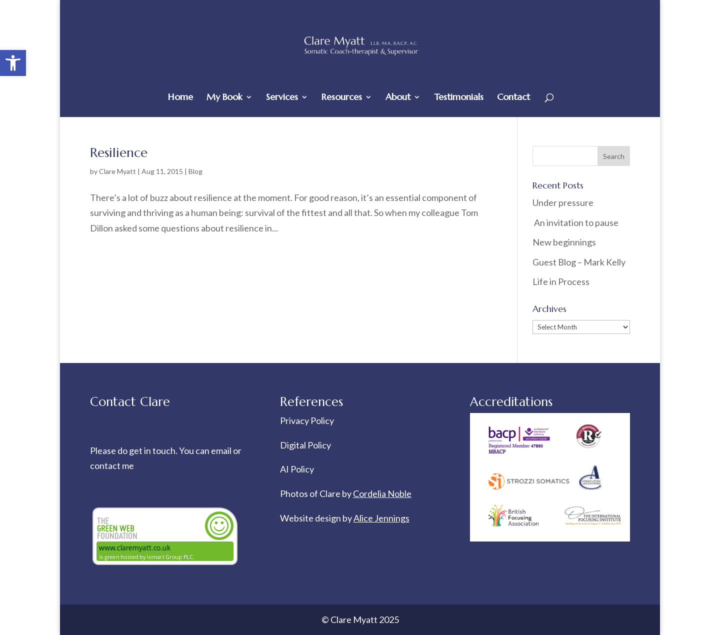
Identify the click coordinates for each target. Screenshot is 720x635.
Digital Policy (305, 445)
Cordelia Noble (382, 493)
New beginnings (564, 242)
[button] (13, 63)
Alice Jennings (382, 518)
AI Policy (297, 469)
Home (180, 98)
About (398, 98)
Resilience (119, 152)
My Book (224, 98)
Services (282, 98)
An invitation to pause (575, 222)
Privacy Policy (307, 420)
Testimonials (459, 98)
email (222, 450)
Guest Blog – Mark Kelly (579, 262)
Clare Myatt (117, 171)
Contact (513, 98)
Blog (195, 171)
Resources (342, 98)
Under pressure (563, 202)
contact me (112, 465)
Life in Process (561, 281)
